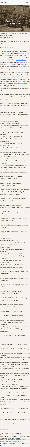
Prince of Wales (12, 64)
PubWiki (4, 2)
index (11, 37)
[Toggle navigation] (27, 2)
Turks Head (6, 51)
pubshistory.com (13, 439)
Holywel (24, 66)
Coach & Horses (4, 57)
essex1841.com (19, 441)
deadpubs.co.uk (4, 441)
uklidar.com (12, 441)
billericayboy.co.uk (23, 439)
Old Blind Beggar (16, 74)
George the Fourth (21, 60)
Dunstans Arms (22, 53)
